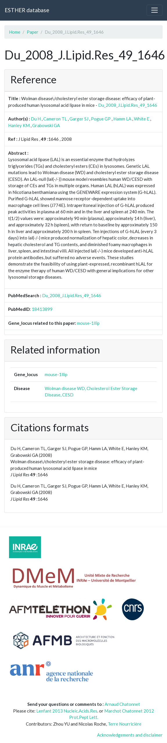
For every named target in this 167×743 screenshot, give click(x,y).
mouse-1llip (88, 323)
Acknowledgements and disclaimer (130, 734)
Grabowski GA (46, 125)
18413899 (42, 309)
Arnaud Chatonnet (122, 704)
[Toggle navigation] (154, 10)
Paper (32, 32)
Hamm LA (122, 118)
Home (14, 32)
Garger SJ (78, 118)
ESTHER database (27, 10)
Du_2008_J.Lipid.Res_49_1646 (127, 105)
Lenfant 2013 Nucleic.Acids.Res (66, 710)
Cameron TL (55, 118)
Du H (36, 118)
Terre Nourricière (124, 723)
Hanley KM (19, 125)
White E (141, 118)
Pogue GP (101, 118)
